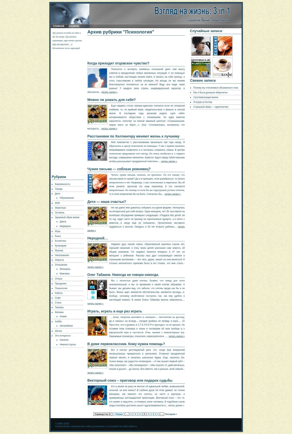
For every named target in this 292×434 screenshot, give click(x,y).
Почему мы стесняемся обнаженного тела (215, 87)
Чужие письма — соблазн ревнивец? (119, 169)
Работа (59, 293)
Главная (58, 26)
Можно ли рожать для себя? (111, 100)
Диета (63, 221)
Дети (57, 193)
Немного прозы (68, 344)
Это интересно (63, 335)
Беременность (62, 184)
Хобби (58, 321)
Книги (58, 236)
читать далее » (109, 92)
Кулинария (60, 245)
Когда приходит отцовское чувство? (118, 63)
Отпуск (58, 278)
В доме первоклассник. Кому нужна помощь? (126, 344)
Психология (61, 288)
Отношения (61, 264)
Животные (60, 207)
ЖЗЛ (57, 203)
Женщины (65, 269)
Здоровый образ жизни (67, 217)
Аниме (63, 316)
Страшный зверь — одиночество (210, 107)
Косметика (60, 241)
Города (58, 189)
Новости (59, 260)
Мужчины (65, 273)
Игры (57, 231)
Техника (59, 307)
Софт (58, 298)
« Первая (118, 414)
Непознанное (62, 255)
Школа (58, 331)
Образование (67, 198)
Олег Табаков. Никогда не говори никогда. (123, 275)
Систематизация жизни (205, 97)
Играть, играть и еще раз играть (114, 311)
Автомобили (66, 325)
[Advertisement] (68, 112)
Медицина (65, 226)
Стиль (58, 302)
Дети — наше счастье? (106, 202)
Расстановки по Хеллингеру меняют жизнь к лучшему (133, 136)
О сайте (74, 26)
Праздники (60, 283)
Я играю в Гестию (202, 102)
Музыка (59, 250)
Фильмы (59, 312)
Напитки (64, 340)
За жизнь (60, 212)
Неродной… (97, 238)
